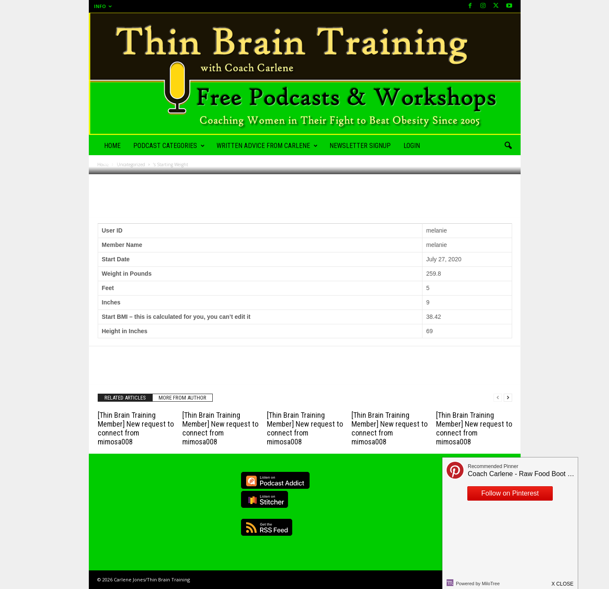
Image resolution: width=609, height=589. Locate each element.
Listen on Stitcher (264, 499)
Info (103, 6)
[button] (508, 146)
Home (112, 146)
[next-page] (508, 397)
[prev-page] (498, 397)
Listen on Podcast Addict (275, 480)
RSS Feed (266, 527)
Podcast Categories (169, 146)
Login (411, 146)
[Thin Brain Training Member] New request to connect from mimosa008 (136, 428)
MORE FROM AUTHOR (182, 397)
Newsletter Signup (360, 146)
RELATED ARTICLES (125, 397)
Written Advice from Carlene (267, 146)
